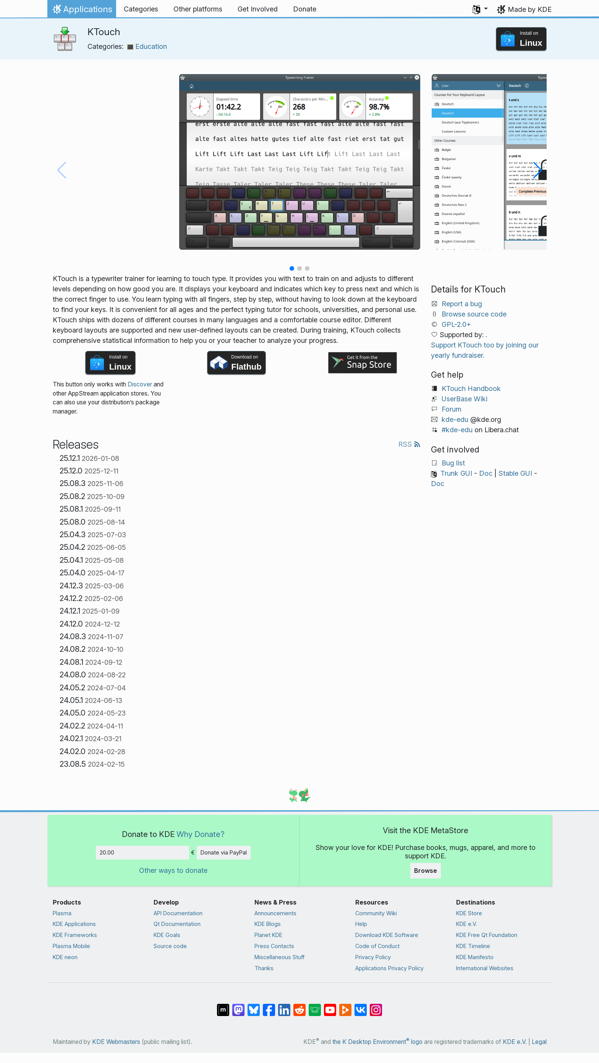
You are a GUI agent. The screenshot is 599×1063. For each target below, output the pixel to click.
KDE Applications (74, 924)
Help (361, 924)
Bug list (453, 463)
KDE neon (65, 957)
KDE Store (469, 913)
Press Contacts (274, 946)
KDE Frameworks (75, 935)
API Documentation (178, 913)
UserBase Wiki (464, 399)
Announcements (275, 913)
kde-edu (455, 419)
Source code (170, 946)
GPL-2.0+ (456, 324)
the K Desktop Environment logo (377, 1041)
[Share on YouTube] (330, 1006)
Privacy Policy (373, 957)
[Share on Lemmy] (315, 1006)
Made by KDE (530, 9)
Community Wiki (376, 913)
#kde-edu (457, 430)
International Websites (484, 968)
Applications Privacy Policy (389, 968)
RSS (409, 444)
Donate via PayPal (224, 852)
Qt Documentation (177, 924)
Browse (425, 870)
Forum (451, 409)
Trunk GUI (456, 473)
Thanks (264, 968)
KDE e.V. (466, 924)
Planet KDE (268, 935)
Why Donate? (200, 834)
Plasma (62, 913)
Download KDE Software (386, 935)
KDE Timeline (473, 946)
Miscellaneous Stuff (279, 957)
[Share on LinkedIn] (284, 1006)
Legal (539, 1041)
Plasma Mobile (71, 946)
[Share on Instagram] (376, 1006)
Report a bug (462, 304)
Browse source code (474, 314)
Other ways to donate (173, 870)
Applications (81, 11)
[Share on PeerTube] (345, 1006)
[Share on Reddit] (299, 1006)
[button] (480, 9)
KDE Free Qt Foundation (486, 935)
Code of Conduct (377, 946)
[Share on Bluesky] (254, 1006)
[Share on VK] (361, 1006)
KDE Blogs (267, 924)
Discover (140, 384)
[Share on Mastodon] (238, 1006)
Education (147, 46)
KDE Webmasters (116, 1041)
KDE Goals (167, 935)
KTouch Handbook (471, 388)
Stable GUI (515, 473)
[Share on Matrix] (223, 1006)
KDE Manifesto (475, 957)
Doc (485, 473)
